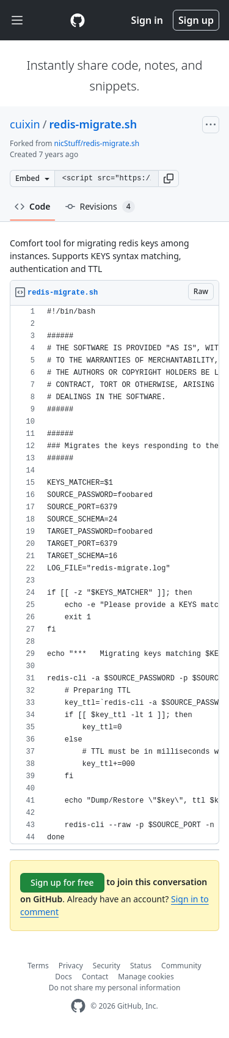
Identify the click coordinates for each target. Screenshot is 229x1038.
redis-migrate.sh (93, 124)
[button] (168, 178)
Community (181, 965)
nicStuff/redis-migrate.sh (97, 143)
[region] (114, 575)
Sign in (147, 20)
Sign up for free (62, 882)
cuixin (25, 124)
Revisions (100, 207)
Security (106, 965)
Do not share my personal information (115, 987)
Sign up (196, 20)
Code (33, 206)
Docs (63, 976)
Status (140, 965)
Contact (95, 976)
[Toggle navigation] (17, 20)
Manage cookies (145, 976)
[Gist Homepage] (77, 20)
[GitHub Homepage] (78, 1006)
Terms (38, 965)
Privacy (71, 965)
